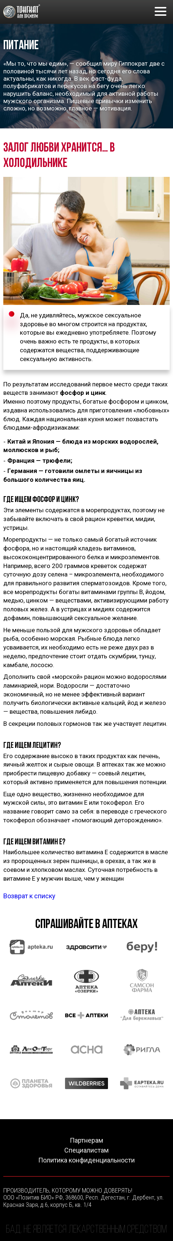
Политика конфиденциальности (86, 1160)
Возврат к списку (29, 896)
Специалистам (86, 1150)
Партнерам (86, 1140)
